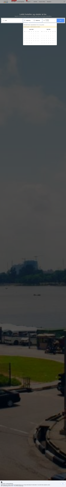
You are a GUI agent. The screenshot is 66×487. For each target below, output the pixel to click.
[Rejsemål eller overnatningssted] (13, 20)
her (13, 485)
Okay (63, 483)
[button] (19, 29)
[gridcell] (25, 34)
